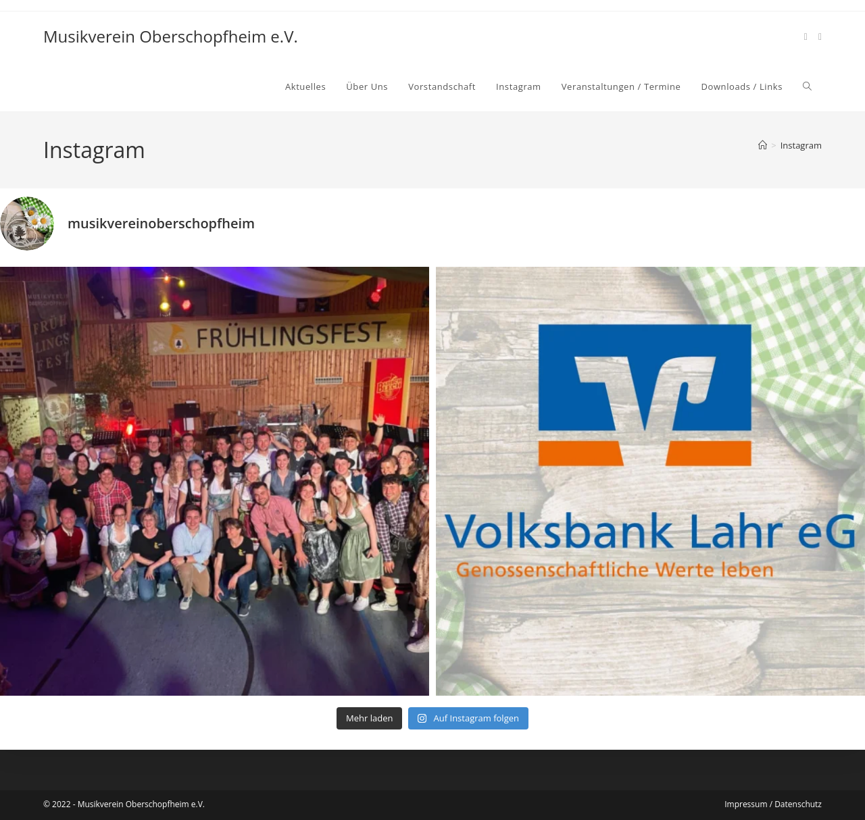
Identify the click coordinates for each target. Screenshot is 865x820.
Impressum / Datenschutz (773, 804)
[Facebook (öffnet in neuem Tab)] (806, 37)
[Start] (762, 145)
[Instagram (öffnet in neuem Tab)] (820, 37)
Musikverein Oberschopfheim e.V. (170, 36)
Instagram (801, 145)
